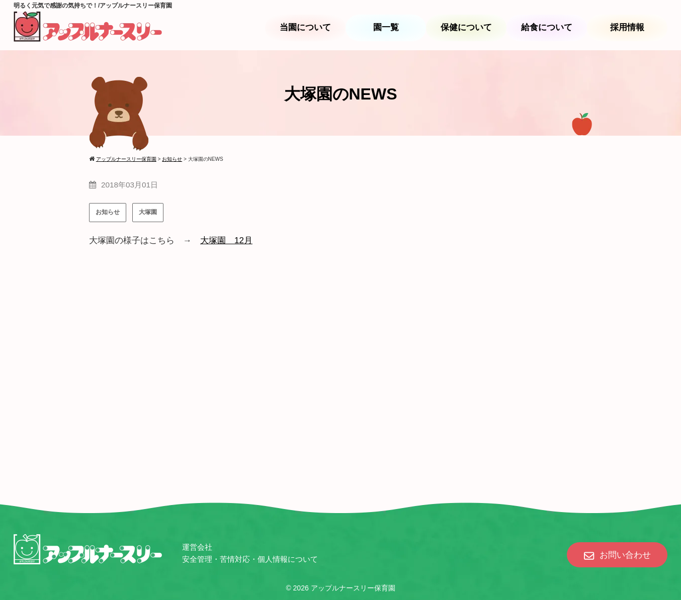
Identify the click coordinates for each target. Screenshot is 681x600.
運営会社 (197, 547)
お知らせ (108, 212)
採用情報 (627, 27)
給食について (546, 27)
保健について (466, 27)
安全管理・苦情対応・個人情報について (250, 559)
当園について (305, 27)
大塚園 (148, 212)
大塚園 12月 (226, 240)
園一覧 (386, 27)
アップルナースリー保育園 (353, 588)
